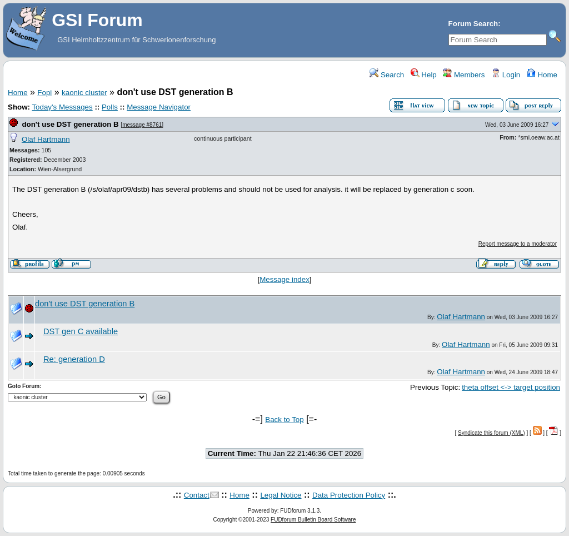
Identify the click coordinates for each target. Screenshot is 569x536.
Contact (196, 495)
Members (464, 75)
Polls (110, 107)
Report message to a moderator (517, 244)
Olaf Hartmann (46, 139)
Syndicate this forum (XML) (491, 433)
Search (387, 75)
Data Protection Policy (348, 495)
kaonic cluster (84, 92)
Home (542, 75)
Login (505, 75)
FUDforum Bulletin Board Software (313, 520)
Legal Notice (280, 495)
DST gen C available (80, 331)
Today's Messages (62, 107)
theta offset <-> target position (511, 387)
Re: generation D (74, 359)
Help (424, 75)
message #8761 (142, 125)
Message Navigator (159, 107)
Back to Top (284, 419)
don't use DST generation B (70, 124)
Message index (284, 279)
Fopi (44, 92)
